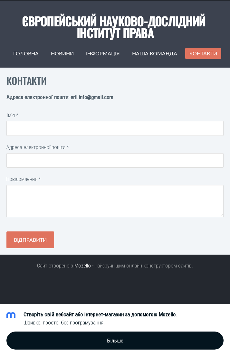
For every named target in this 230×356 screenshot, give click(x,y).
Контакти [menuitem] (203, 53)
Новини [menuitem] (62, 53)
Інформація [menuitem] (103, 53)
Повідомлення (23, 179)
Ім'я (12, 115)
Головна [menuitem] (26, 53)
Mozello (82, 265)
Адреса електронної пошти (37, 147)
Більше (115, 340)
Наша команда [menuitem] (154, 53)
